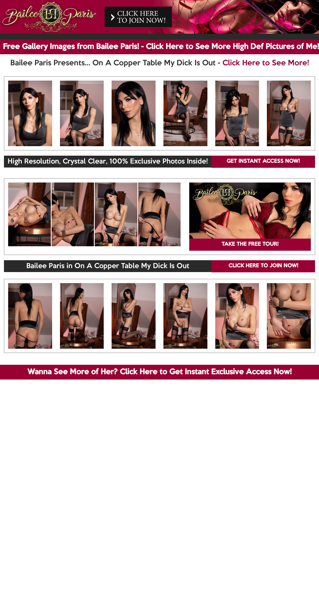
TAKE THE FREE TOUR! (250, 244)
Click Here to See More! (265, 63)
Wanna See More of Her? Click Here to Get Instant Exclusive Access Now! (159, 372)
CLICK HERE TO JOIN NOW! (263, 266)
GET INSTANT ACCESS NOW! (263, 161)
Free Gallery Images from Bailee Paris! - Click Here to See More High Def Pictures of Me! (161, 46)
